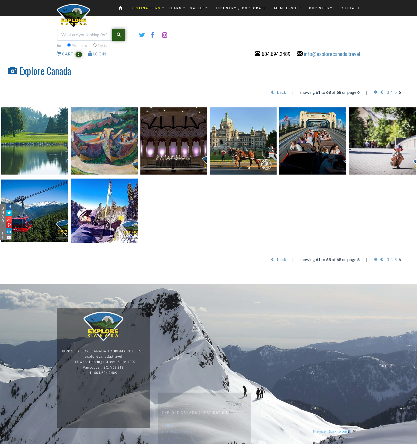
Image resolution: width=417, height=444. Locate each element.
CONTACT (350, 8)
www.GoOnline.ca (398, 441)
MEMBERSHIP (287, 8)
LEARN (175, 8)
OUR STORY (321, 8)
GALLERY (199, 8)
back (278, 92)
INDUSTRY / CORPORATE (241, 8)
